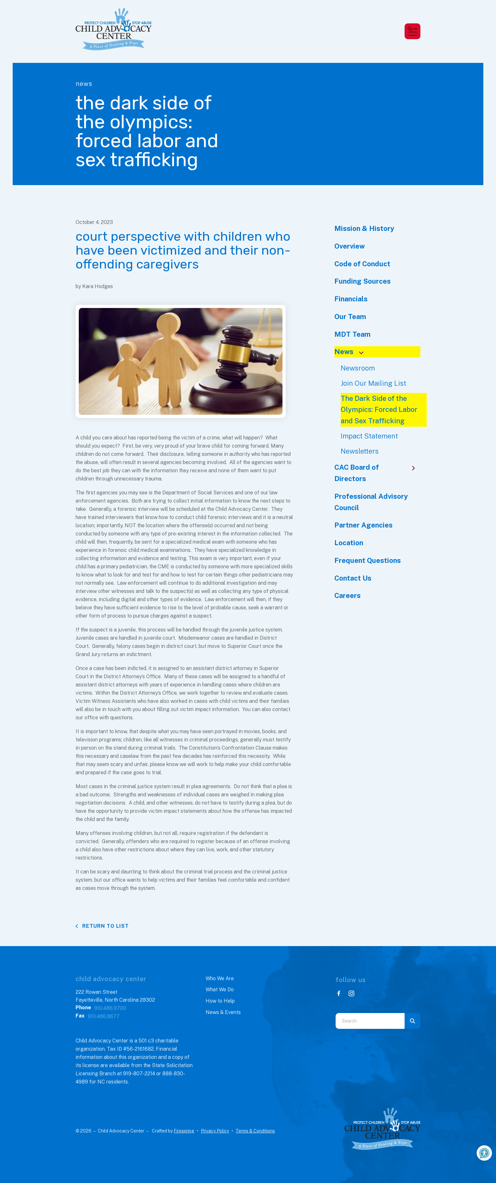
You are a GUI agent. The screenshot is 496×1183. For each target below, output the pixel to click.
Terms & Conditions (255, 1130)
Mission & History (364, 228)
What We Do (220, 990)
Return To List (105, 926)
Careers (347, 595)
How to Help (220, 1001)
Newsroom (358, 368)
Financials (351, 299)
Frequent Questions (367, 560)
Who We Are (220, 978)
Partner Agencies (363, 525)
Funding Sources (362, 281)
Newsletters (360, 451)
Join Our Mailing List (373, 383)
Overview (349, 246)
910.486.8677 (104, 1016)
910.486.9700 (110, 1008)
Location (348, 543)
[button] (412, 31)
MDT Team (352, 334)
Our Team (350, 316)
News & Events (223, 1012)
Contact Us (352, 578)
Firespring (184, 1130)
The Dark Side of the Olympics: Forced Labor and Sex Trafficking (379, 409)
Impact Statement (369, 436)
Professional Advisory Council (371, 502)
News (351, 351)
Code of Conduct (362, 264)
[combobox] (370, 1021)
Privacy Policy (215, 1130)
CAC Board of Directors (377, 473)
